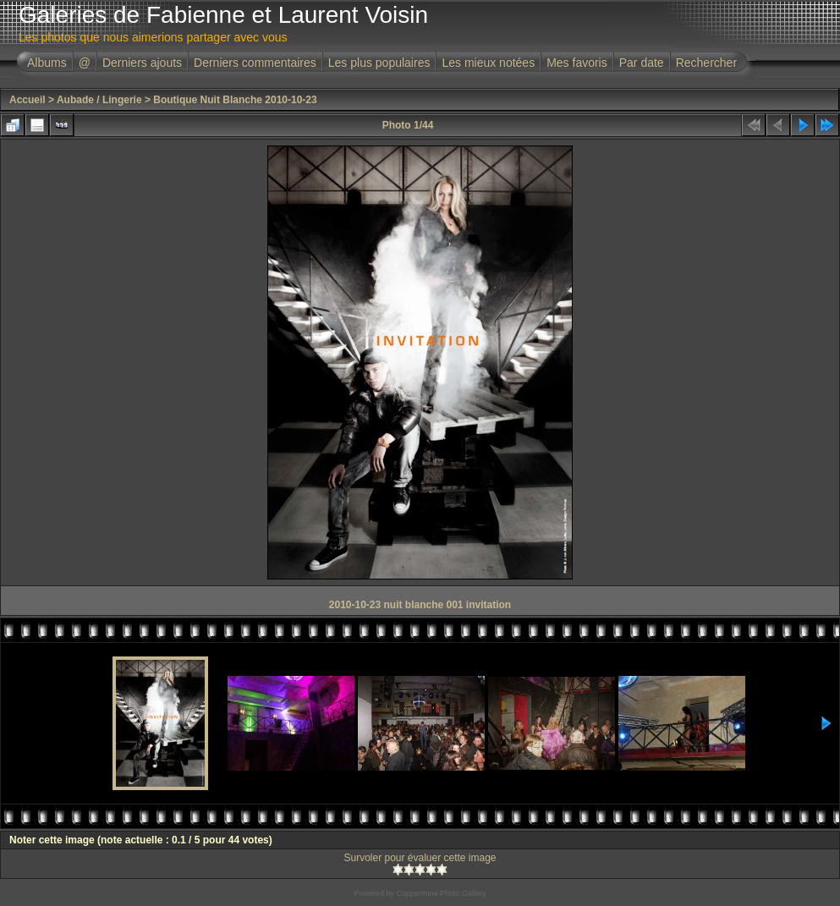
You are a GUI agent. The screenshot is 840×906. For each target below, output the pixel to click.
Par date (641, 62)
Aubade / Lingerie (99, 100)
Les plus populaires (379, 62)
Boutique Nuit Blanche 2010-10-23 (234, 100)
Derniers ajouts (142, 62)
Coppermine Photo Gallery (441, 893)
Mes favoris (576, 62)
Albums (47, 62)
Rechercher (706, 62)
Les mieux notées (488, 62)
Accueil (27, 100)
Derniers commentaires (255, 62)
